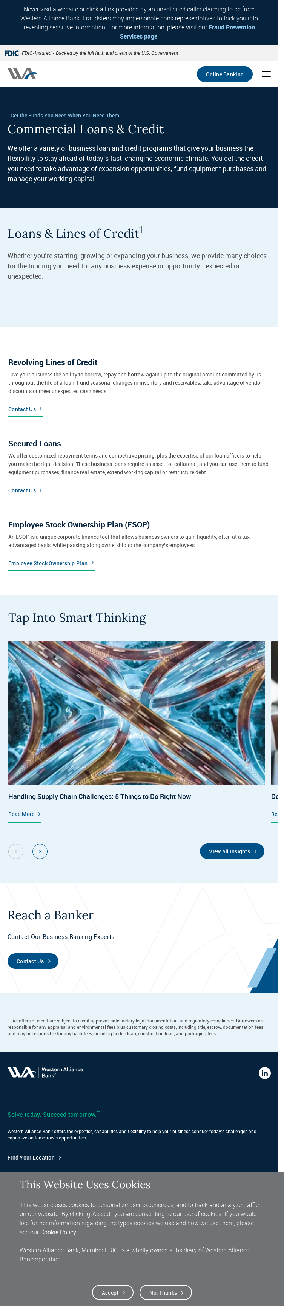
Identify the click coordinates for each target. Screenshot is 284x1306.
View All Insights (229, 851)
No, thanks (163, 1297)
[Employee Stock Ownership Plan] (139, 542)
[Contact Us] (139, 384)
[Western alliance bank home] (22, 73)
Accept (110, 1297)
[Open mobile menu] (266, 74)
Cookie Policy (58, 1236)
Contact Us (30, 961)
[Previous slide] (15, 851)
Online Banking (225, 74)
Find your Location (31, 1157)
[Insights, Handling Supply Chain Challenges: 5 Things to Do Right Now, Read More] (136, 732)
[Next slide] (40, 851)
